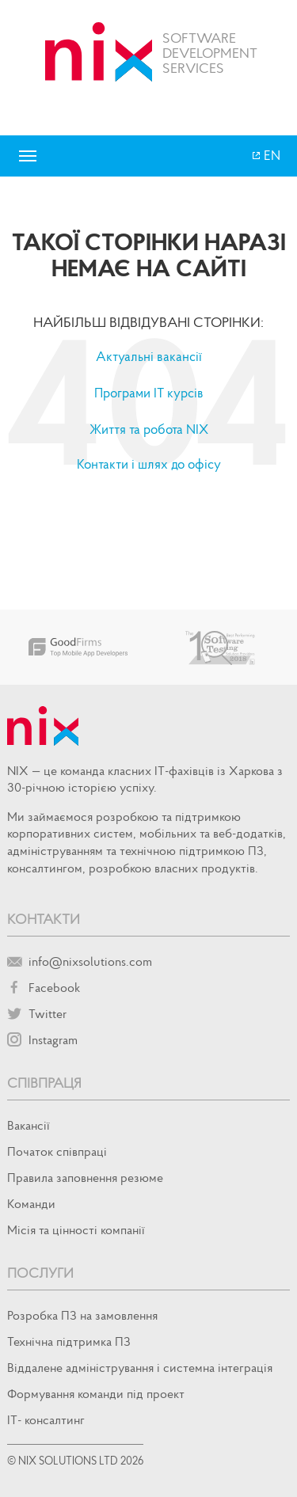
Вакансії (28, 1125)
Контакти (43, 919)
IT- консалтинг (46, 1419)
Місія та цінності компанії (76, 1229)
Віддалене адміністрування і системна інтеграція (139, 1367)
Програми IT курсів (149, 392)
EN (271, 155)
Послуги (40, 1272)
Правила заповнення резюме (85, 1177)
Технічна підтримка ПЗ (69, 1341)
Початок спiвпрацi (57, 1151)
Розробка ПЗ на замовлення (82, 1315)
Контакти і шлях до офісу (149, 464)
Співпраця (44, 1082)
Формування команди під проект (96, 1393)
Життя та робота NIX (148, 429)
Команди (31, 1203)
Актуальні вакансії (149, 356)
